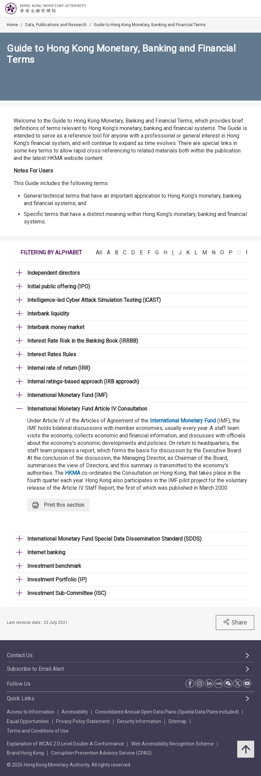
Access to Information (30, 712)
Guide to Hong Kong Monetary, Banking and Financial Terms (150, 24)
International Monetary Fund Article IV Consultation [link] (87, 408)
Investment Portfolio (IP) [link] (57, 579)
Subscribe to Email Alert (35, 669)
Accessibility (75, 712)
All (99, 252)
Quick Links (20, 698)
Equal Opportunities (28, 721)
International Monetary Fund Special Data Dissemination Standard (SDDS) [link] (114, 539)
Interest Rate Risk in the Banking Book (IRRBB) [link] (82, 341)
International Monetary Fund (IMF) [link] (67, 395)
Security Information (139, 721)
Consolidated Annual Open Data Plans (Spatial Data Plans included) (167, 712)
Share (235, 622)
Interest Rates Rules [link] (51, 354)
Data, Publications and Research (56, 24)
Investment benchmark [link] (54, 566)
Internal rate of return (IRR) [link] (58, 368)
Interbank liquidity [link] (48, 313)
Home (12, 24)
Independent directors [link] (53, 273)
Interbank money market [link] (55, 327)
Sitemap (177, 721)
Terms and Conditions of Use (38, 731)
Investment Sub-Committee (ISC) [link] (66, 593)
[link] (238, 9)
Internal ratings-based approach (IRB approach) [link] (83, 381)
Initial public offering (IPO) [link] (58, 286)
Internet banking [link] (46, 552)
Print (58, 505)
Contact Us (20, 655)
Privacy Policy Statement (83, 721)
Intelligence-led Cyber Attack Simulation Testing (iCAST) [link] (94, 300)
